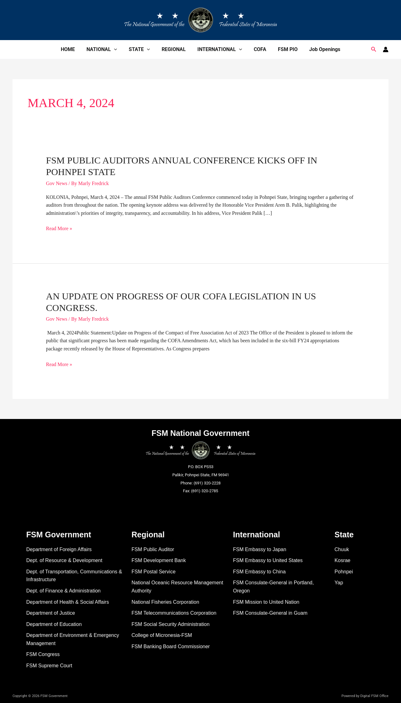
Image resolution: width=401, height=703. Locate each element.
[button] (374, 49)
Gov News (56, 183)
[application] (118, 49)
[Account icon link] (385, 49)
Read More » (59, 229)
